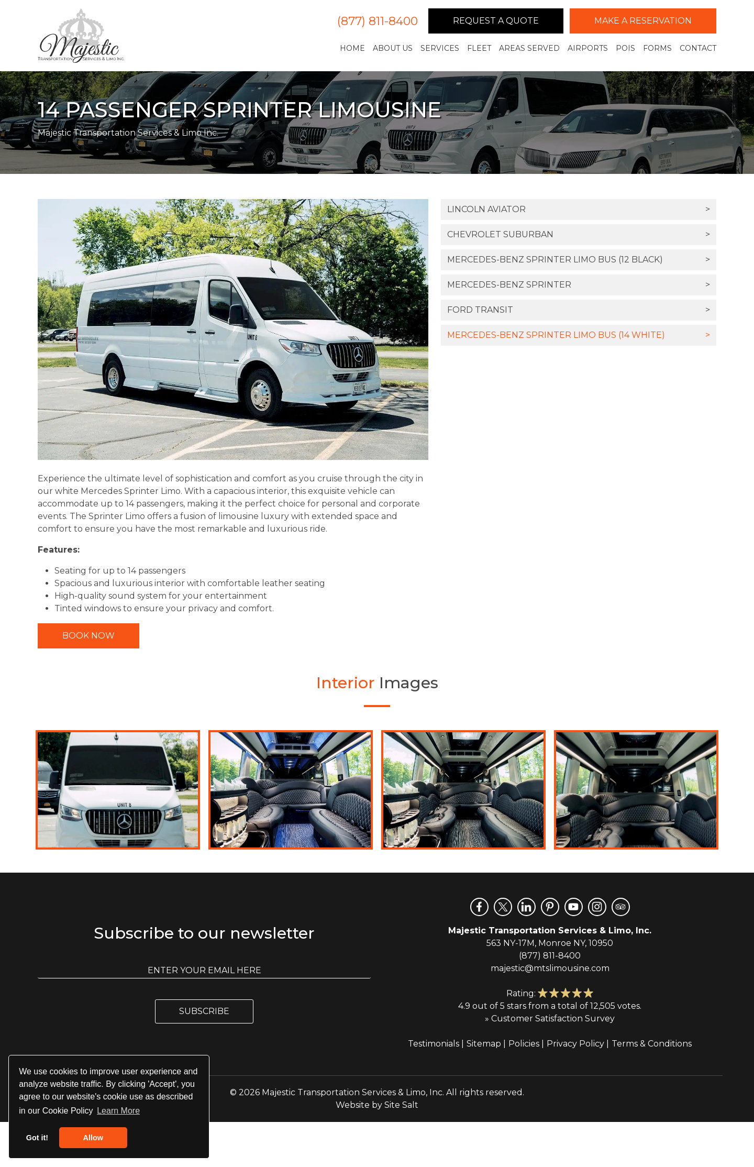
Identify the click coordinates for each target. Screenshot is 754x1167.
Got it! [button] (37, 1137)
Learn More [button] (118, 1110)
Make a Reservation (643, 21)
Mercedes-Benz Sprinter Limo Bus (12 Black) (578, 260)
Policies (523, 1044)
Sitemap (484, 1044)
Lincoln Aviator (578, 209)
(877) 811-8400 (377, 21)
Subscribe (204, 1011)
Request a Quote (496, 21)
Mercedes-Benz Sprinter (578, 285)
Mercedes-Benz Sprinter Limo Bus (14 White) (578, 335)
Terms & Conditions (652, 1044)
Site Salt (401, 1105)
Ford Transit (578, 310)
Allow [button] (93, 1137)
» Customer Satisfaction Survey (550, 1018)
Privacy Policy (575, 1044)
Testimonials (433, 1044)
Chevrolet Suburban (578, 234)
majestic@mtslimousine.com (550, 968)
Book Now (88, 636)
